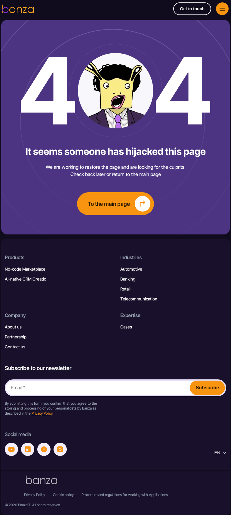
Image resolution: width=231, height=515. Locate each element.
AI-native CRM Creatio (25, 278)
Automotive (131, 269)
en (220, 452)
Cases (126, 326)
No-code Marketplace (25, 269)
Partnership (15, 336)
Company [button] (15, 315)
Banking (127, 278)
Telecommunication (138, 298)
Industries (131, 257)
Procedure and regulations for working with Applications (125, 494)
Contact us (15, 346)
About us (13, 326)
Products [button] (14, 257)
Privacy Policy (42, 413)
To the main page (119, 204)
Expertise (130, 315)
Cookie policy (63, 494)
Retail (125, 288)
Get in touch (192, 8)
